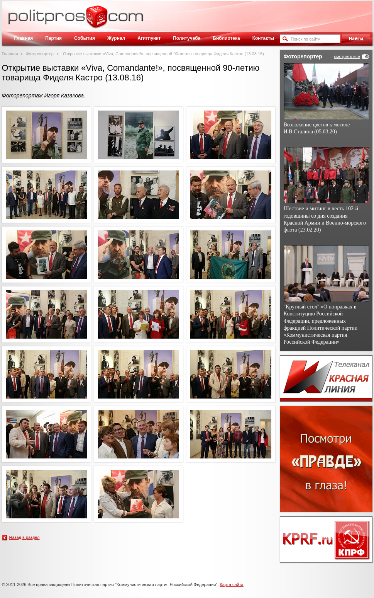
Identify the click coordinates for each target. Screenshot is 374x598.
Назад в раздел (24, 537)
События (84, 38)
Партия (53, 38)
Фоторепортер (39, 53)
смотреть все (347, 56)
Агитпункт (149, 38)
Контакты (263, 38)
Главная (23, 38)
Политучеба (186, 38)
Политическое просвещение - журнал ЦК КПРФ (96, 20)
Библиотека (226, 38)
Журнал (116, 38)
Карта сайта (231, 584)
